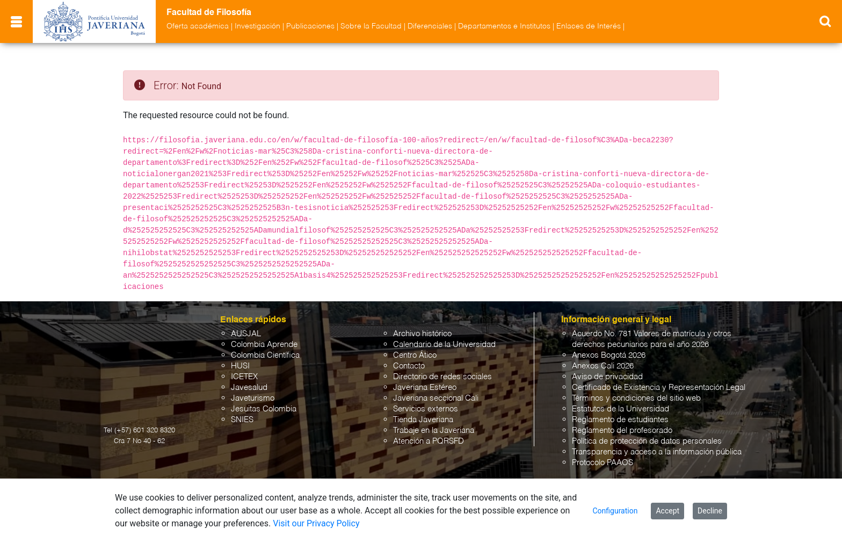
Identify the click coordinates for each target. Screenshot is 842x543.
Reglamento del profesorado (622, 430)
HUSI (240, 366)
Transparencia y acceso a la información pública (657, 452)
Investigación (257, 26)
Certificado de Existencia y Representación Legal (658, 387)
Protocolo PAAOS (602, 463)
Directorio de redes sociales (442, 377)
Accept (667, 510)
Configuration (614, 510)
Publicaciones (310, 26)
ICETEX (244, 377)
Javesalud (249, 387)
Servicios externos (425, 409)
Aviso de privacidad (607, 377)
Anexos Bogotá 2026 (608, 355)
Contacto (409, 366)
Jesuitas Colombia (263, 409)
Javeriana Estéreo (424, 387)
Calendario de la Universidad (444, 345)
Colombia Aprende (264, 345)
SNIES (242, 420)
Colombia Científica (265, 355)
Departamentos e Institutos (504, 26)
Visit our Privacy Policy (316, 523)
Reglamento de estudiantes (620, 420)
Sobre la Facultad (371, 26)
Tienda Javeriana (423, 420)
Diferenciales (430, 26)
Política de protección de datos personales (647, 441)
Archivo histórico (422, 334)
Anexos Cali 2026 (603, 366)
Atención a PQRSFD (428, 441)
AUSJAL (246, 334)
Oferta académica (197, 26)
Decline (710, 510)
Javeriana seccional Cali (435, 398)
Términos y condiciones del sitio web (636, 398)
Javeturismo (252, 398)
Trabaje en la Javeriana (433, 430)
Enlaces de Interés (588, 26)
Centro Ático (415, 355)
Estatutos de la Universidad (620, 409)
